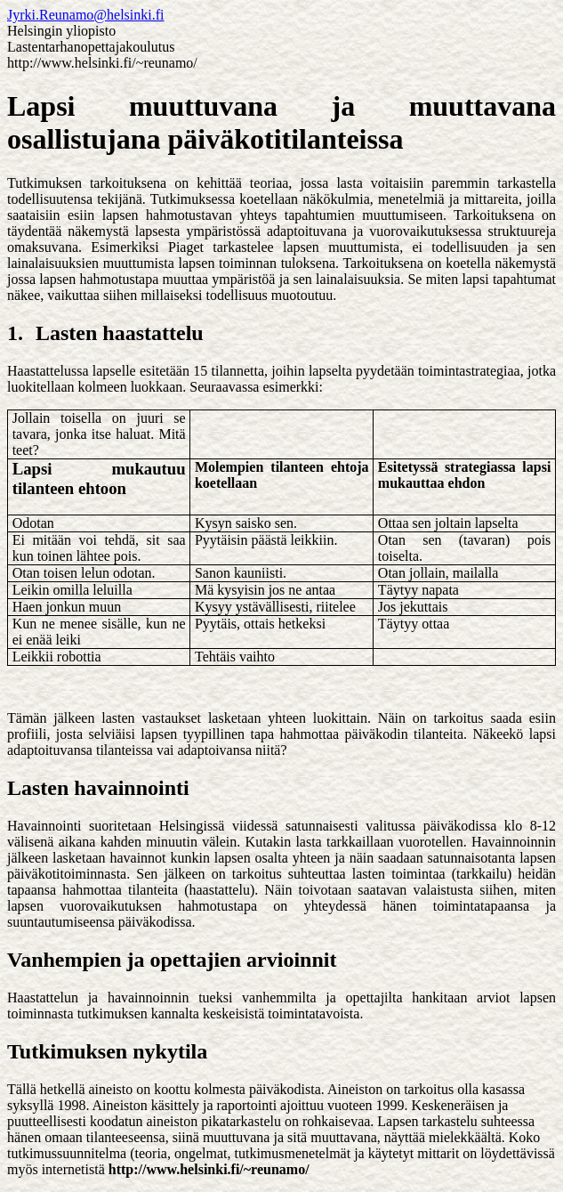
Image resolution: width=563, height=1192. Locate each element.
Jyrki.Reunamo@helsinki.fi (86, 14)
